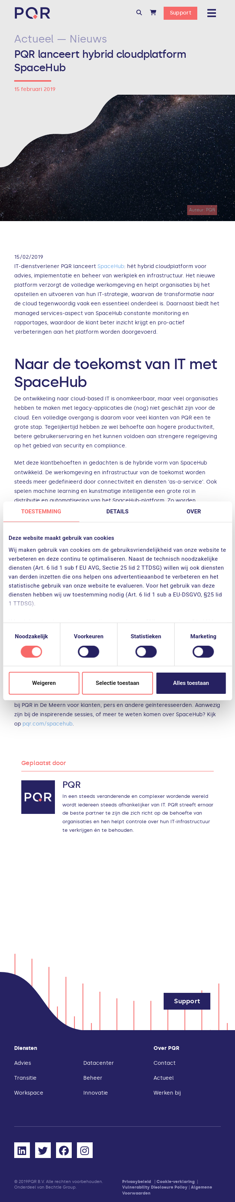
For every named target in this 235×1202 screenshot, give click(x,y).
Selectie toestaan (117, 683)
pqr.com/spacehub (47, 724)
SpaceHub (111, 266)
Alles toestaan (191, 683)
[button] (139, 13)
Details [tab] (117, 511)
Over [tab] (194, 511)
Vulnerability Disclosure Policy (155, 1187)
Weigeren (44, 683)
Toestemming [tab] (41, 511)
